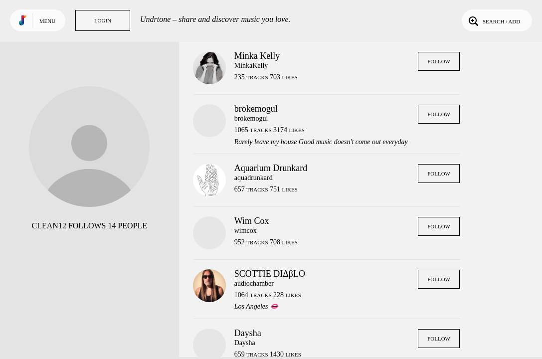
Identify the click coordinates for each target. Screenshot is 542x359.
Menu (47, 21)
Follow (438, 61)
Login (102, 20)
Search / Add (493, 20)
